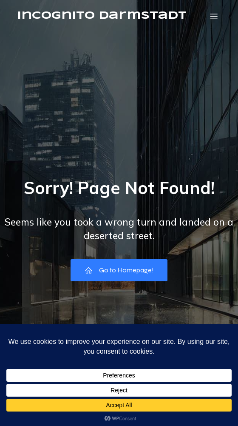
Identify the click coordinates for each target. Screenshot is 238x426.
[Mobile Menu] (214, 16)
